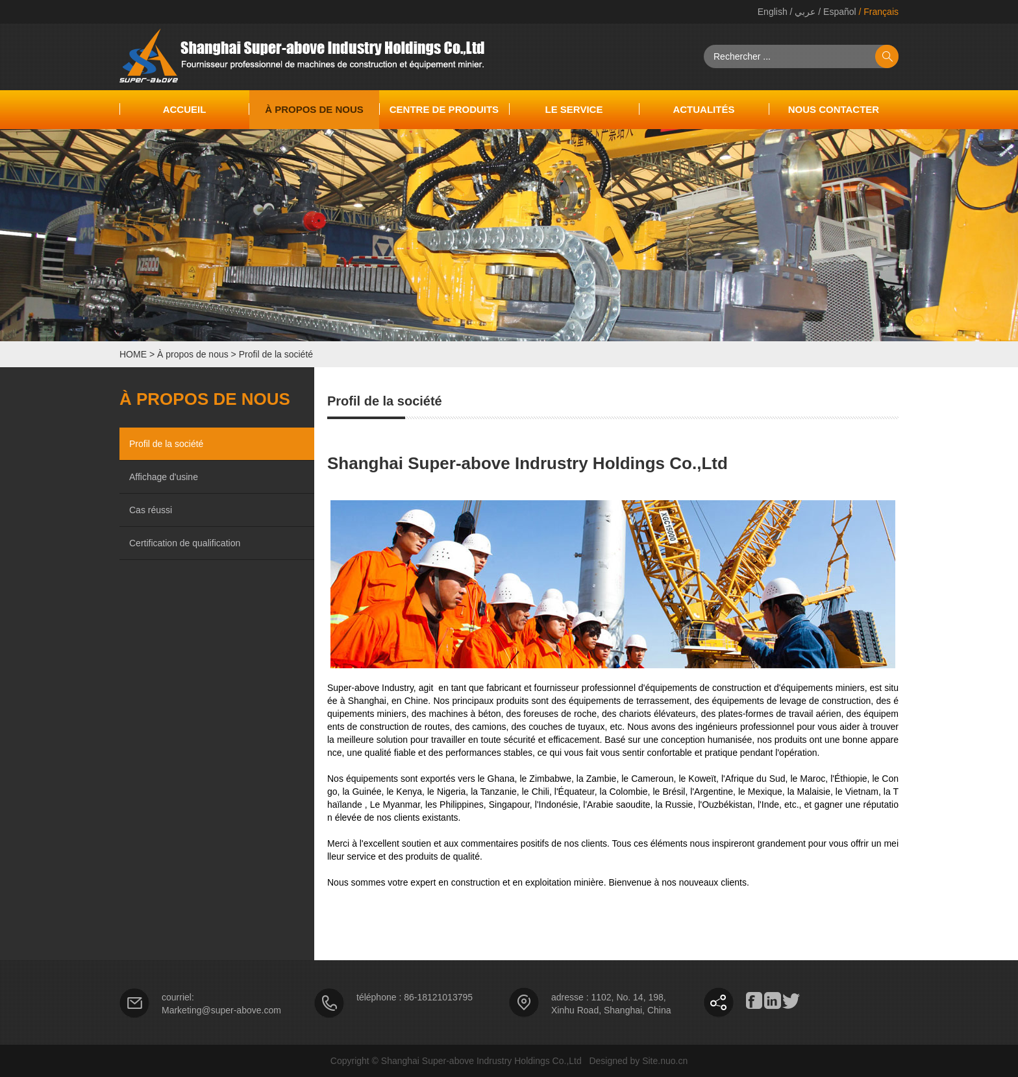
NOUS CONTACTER (834, 109)
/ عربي (802, 11)
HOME (133, 354)
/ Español (835, 11)
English (773, 11)
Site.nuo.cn (665, 1061)
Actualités (703, 109)
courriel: (178, 997)
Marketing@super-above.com (221, 1010)
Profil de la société (276, 354)
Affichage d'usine (163, 477)
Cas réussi (150, 510)
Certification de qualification (184, 543)
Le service (573, 109)
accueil (184, 109)
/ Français (877, 11)
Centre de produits (444, 109)
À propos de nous (314, 109)
